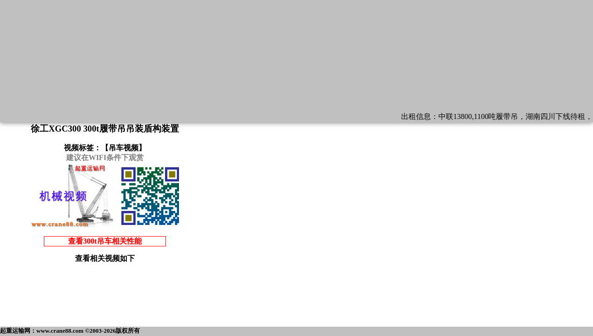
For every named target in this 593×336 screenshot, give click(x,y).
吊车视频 (123, 148)
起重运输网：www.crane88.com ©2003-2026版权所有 (70, 330)
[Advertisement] (104, 302)
